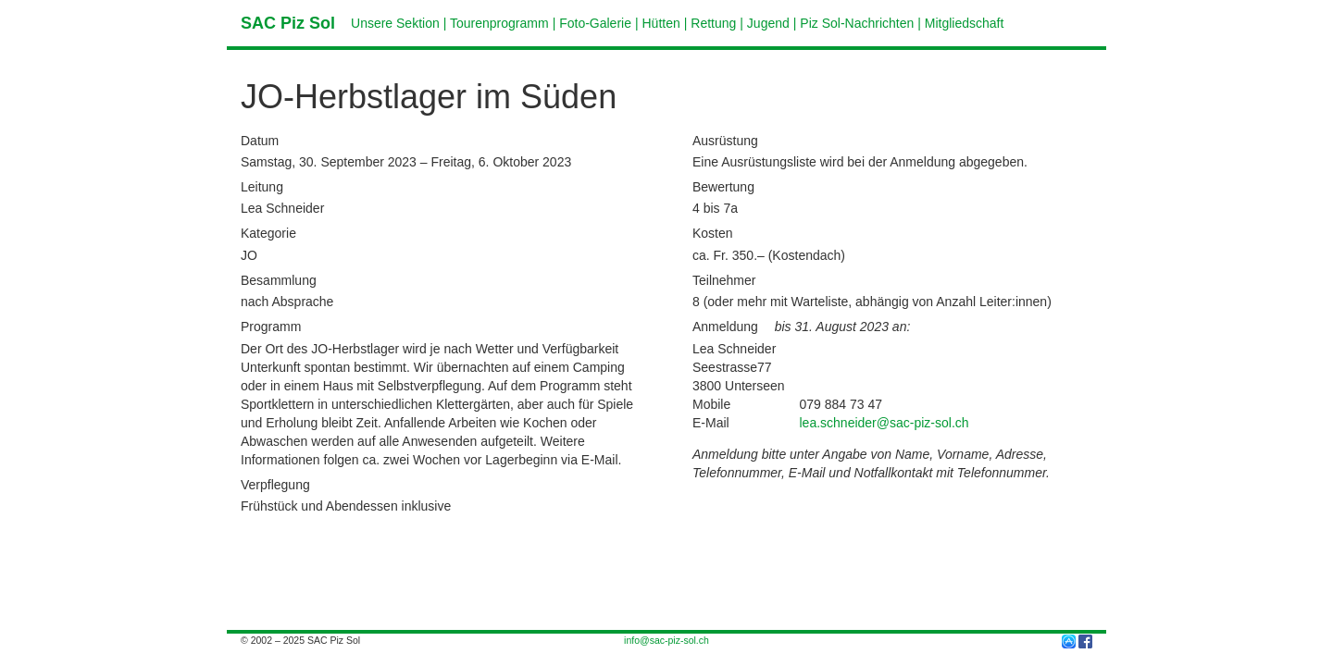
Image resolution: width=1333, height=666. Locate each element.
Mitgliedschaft (964, 23)
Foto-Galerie (595, 23)
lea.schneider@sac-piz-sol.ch (884, 422)
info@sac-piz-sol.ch (666, 640)
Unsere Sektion (395, 23)
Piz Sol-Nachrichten (857, 23)
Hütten (661, 23)
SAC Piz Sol (288, 23)
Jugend (768, 23)
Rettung (713, 23)
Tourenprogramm (499, 23)
